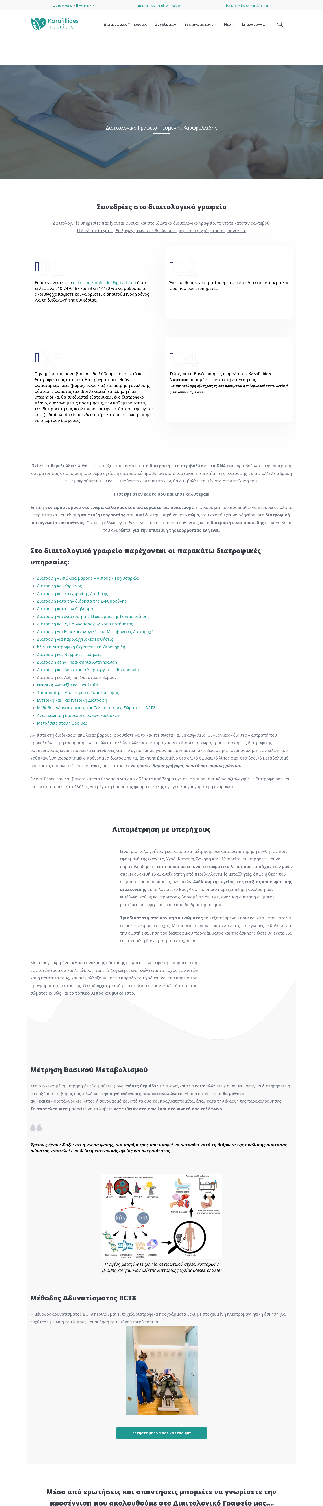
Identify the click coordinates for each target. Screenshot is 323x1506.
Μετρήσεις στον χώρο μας (63, 723)
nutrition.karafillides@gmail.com (160, 6)
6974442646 (85, 6)
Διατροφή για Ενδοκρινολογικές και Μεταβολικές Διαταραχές (96, 631)
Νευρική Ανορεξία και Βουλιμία (67, 685)
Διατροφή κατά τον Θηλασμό (65, 608)
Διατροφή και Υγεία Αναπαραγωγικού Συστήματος (85, 624)
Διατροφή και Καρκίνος (59, 585)
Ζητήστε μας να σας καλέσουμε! (161, 1432)
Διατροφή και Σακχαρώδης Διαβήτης (72, 593)
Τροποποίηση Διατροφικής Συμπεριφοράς (78, 692)
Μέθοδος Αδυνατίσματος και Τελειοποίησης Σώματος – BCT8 (96, 707)
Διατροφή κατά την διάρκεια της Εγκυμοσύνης (82, 601)
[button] (5, 1500)
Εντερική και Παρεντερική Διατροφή (72, 700)
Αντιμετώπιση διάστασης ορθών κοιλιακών (79, 715)
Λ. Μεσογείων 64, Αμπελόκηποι (247, 6)
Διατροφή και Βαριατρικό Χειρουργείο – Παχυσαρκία (88, 669)
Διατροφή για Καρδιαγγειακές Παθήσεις (75, 639)
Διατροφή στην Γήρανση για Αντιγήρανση (77, 662)
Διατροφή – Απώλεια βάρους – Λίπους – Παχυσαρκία (88, 578)
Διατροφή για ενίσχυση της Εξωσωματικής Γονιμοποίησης (93, 616)
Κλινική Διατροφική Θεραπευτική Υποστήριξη (81, 646)
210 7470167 (62, 6)
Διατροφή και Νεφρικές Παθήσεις (69, 654)
